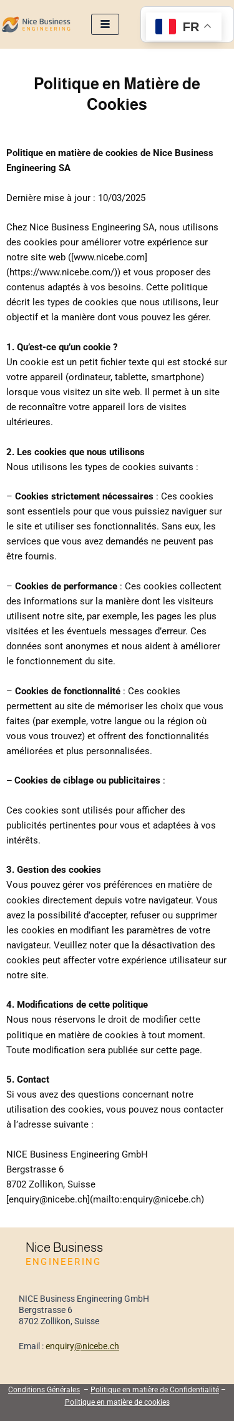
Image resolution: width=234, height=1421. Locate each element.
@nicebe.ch (96, 1346)
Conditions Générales (44, 1389)
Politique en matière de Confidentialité (154, 1389)
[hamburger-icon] (105, 25)
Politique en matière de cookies (117, 1402)
